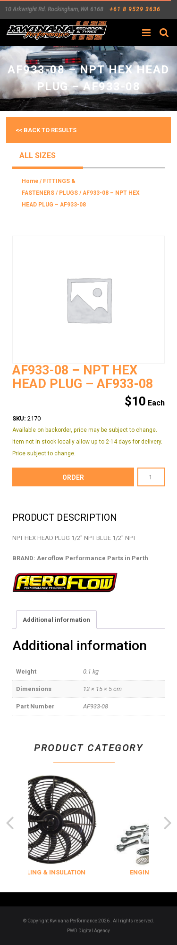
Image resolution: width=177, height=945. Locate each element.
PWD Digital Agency (88, 930)
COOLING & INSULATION (79, 872)
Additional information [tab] (56, 619)
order (73, 477)
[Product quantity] (151, 477)
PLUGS (68, 193)
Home (30, 181)
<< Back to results (46, 130)
